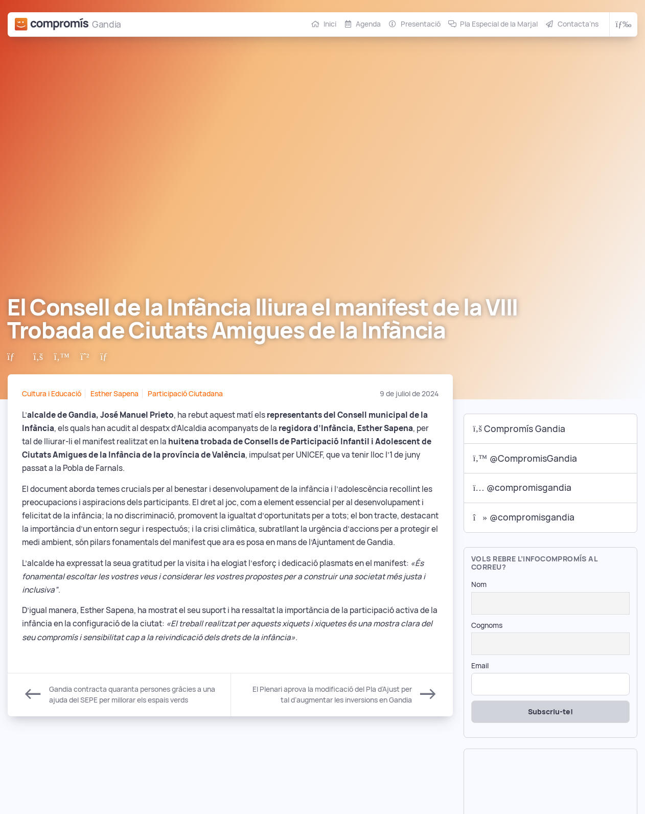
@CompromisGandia (525, 458)
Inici (330, 24)
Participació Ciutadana (185, 393)
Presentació (421, 24)
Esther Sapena (114, 393)
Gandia (106, 24)
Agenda (368, 24)
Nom (479, 584)
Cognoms (486, 625)
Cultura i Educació (51, 393)
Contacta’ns (578, 24)
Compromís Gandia (519, 429)
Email (480, 665)
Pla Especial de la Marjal (499, 24)
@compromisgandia (522, 487)
